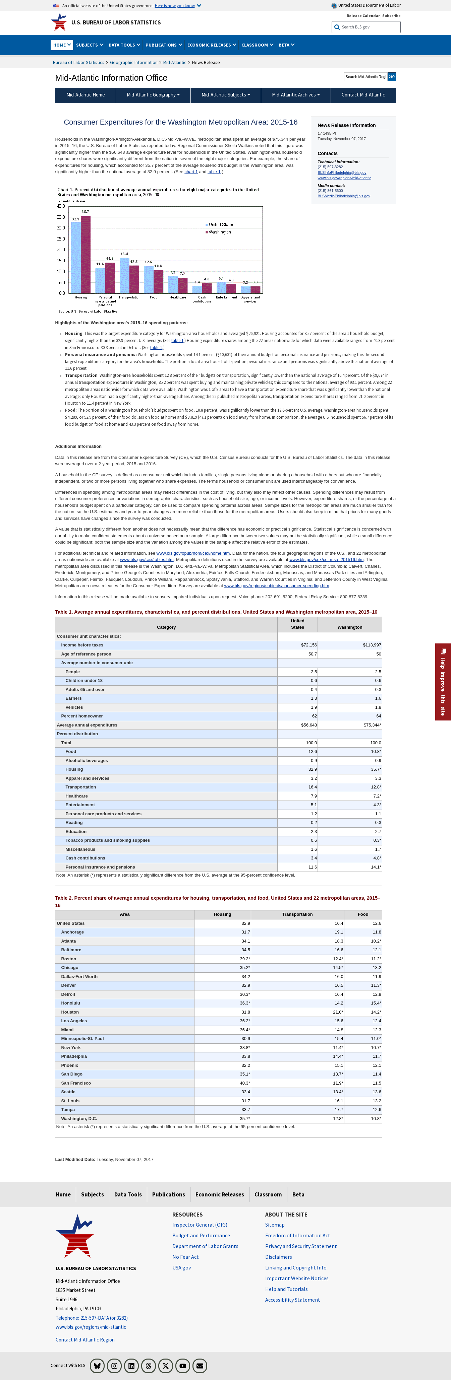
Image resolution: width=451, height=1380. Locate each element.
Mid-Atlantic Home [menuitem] (85, 94)
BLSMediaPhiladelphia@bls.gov (344, 196)
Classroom (268, 1194)
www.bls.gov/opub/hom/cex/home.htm (193, 553)
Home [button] (60, 45)
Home (63, 1194)
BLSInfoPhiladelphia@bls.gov (342, 172)
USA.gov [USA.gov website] (181, 1267)
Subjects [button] (87, 45)
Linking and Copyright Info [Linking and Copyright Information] (296, 1267)
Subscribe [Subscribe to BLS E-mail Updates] (391, 15)
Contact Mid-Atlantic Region (85, 1339)
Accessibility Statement (292, 1299)
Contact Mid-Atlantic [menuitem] (363, 94)
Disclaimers (278, 1256)
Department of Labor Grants (205, 1246)
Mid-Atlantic (174, 62)
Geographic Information (134, 62)
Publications (168, 1194)
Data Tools (128, 1194)
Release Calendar (363, 15)
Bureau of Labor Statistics (78, 62)
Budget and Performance (201, 1235)
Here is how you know (175, 5)
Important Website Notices (297, 1278)
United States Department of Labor (366, 5)
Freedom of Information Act (297, 1235)
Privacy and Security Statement (301, 1246)
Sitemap (275, 1224)
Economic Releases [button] (209, 45)
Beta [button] (284, 45)
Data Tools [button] (122, 45)
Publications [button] (162, 45)
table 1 (214, 171)
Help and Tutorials (286, 1289)
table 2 (156, 347)
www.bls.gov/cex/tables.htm (147, 559)
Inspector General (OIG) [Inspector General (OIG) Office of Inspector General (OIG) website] (199, 1224)
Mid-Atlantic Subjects (224, 94)
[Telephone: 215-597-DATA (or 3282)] (109, 1318)
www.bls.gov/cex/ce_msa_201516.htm (326, 559)
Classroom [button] (255, 45)
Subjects (92, 1194)
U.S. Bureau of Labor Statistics (116, 22)
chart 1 (191, 171)
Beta (298, 1194)
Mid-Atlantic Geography (151, 94)
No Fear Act (185, 1256)
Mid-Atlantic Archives (294, 94)
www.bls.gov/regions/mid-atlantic (344, 178)
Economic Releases (219, 1194)
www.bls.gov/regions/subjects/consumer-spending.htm (276, 585)
